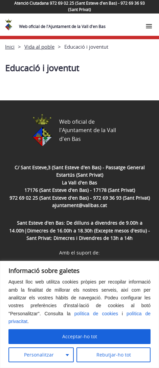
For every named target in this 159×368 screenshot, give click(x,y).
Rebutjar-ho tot (113, 354)
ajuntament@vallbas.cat (79, 205)
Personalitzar (39, 354)
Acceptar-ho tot (79, 336)
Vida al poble (39, 46)
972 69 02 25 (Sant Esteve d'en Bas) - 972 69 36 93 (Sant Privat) (79, 198)
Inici (10, 46)
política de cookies (96, 313)
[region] (79, 314)
